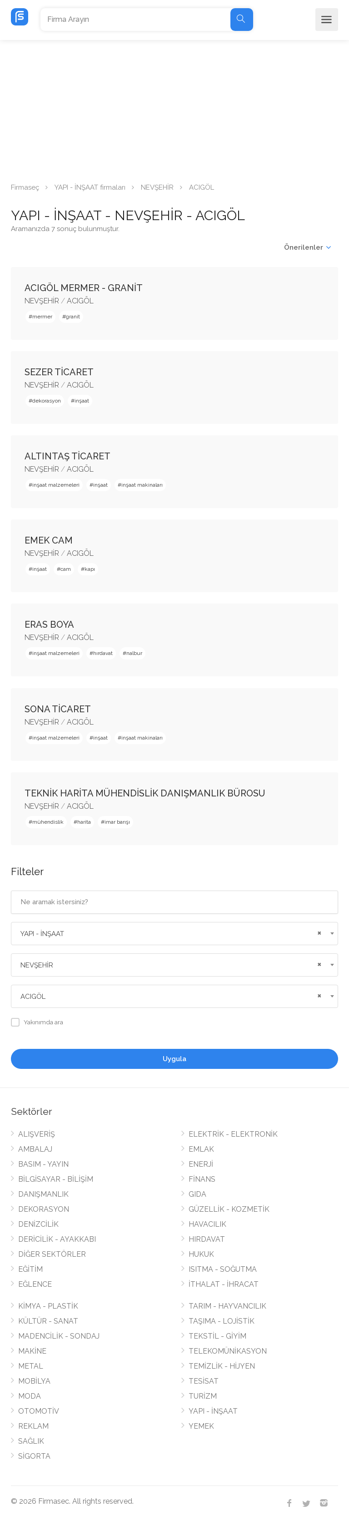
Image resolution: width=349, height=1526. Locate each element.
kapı (90, 569)
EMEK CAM (49, 540)
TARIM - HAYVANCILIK (227, 1306)
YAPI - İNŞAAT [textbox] (42, 934)
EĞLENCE (35, 1284)
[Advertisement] (174, 108)
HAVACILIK (207, 1224)
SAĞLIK (31, 1441)
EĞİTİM (30, 1269)
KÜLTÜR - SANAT (48, 1321)
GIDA (197, 1194)
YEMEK (201, 1426)
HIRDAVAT (207, 1239)
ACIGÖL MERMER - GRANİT (84, 287)
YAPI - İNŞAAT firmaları (90, 187)
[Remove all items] (318, 932)
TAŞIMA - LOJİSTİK (221, 1321)
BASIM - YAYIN (43, 1164)
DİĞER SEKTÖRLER (52, 1254)
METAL (30, 1366)
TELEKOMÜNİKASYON (228, 1351)
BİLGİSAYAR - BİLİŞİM (55, 1179)
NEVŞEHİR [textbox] (36, 965)
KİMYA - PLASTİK (48, 1306)
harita (84, 822)
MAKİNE (32, 1351)
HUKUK (201, 1254)
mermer (42, 316)
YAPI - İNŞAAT (213, 1411)
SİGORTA (34, 1456)
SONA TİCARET (58, 709)
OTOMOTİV (38, 1411)
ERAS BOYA (49, 624)
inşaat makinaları (142, 485)
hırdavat (103, 653)
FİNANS (202, 1179)
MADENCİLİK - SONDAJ (59, 1336)
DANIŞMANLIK (43, 1194)
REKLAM (33, 1426)
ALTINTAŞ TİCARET (67, 456)
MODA (29, 1396)
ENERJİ (201, 1164)
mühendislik (48, 822)
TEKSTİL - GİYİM (217, 1336)
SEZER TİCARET (59, 372)
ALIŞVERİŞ (36, 1134)
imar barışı (117, 822)
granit (73, 316)
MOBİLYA (34, 1381)
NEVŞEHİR (157, 187)
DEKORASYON (43, 1209)
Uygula (174, 1059)
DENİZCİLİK (38, 1224)
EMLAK (201, 1149)
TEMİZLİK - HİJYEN (222, 1366)
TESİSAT (204, 1381)
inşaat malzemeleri (56, 485)
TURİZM (203, 1396)
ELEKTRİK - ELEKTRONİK (233, 1134)
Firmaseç (25, 187)
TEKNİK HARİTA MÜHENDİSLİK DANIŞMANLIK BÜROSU (145, 793)
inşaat (82, 401)
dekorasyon (46, 401)
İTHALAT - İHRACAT (224, 1284)
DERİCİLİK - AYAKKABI (57, 1239)
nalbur (134, 653)
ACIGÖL (80, 301)
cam (65, 569)
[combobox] (174, 933)
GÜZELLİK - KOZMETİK (229, 1209)
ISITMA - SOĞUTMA (223, 1269)
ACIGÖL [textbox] (32, 996)
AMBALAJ (35, 1149)
